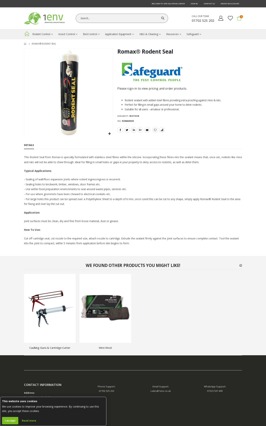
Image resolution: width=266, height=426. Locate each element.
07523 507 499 (215, 391)
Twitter (127, 130)
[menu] (133, 34)
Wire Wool (105, 348)
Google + (140, 130)
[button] (109, 134)
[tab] (29, 145)
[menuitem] (27, 34)
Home (25, 44)
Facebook (120, 130)
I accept (10, 420)
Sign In (194, 3)
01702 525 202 (106, 391)
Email (147, 130)
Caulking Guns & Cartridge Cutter (49, 348)
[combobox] (122, 18)
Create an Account (230, 3)
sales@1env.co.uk (160, 391)
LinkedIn (134, 130)
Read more (29, 420)
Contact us (209, 3)
